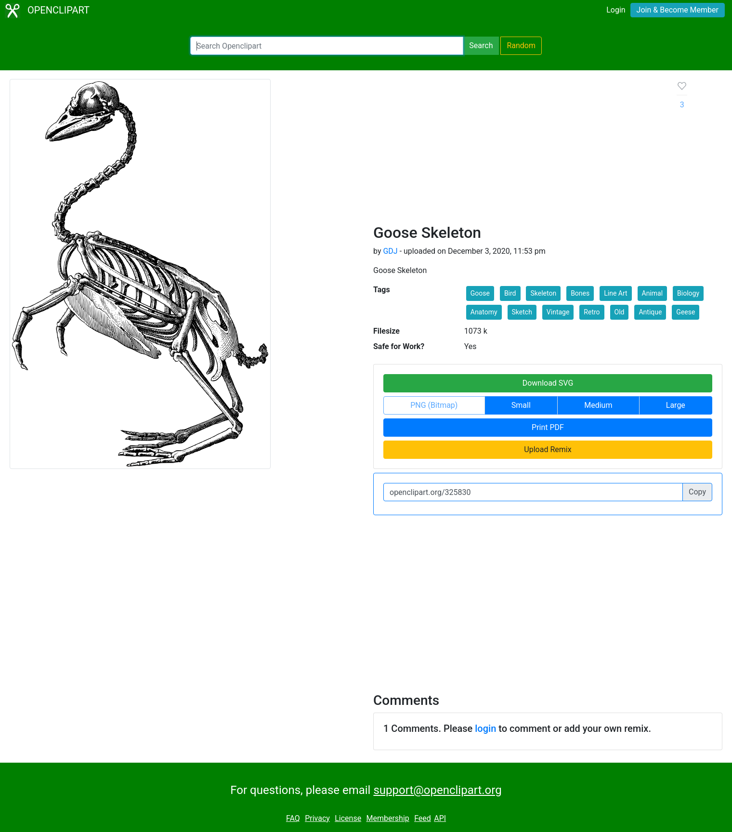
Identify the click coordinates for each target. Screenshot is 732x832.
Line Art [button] (615, 293)
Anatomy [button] (484, 312)
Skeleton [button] (543, 293)
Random (521, 45)
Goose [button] (480, 293)
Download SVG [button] (548, 383)
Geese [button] (685, 312)
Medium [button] (598, 405)
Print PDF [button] (548, 427)
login (485, 728)
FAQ (293, 818)
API (440, 818)
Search (481, 45)
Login (615, 9)
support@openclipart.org (437, 790)
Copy (697, 491)
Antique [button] (650, 312)
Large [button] (675, 405)
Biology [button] (688, 293)
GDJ (390, 251)
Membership (387, 818)
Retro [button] (592, 312)
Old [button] (619, 312)
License (348, 818)
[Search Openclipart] (326, 46)
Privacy (317, 818)
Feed (422, 818)
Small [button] (521, 405)
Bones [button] (580, 293)
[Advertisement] (517, 151)
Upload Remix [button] (547, 449)
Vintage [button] (558, 312)
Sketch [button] (522, 312)
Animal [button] (652, 293)
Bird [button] (510, 293)
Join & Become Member (678, 9)
